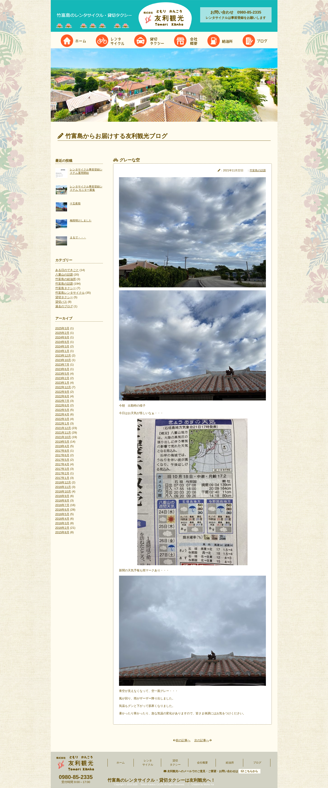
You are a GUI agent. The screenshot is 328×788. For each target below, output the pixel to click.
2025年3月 (62, 328)
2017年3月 (62, 468)
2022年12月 (63, 387)
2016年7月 (62, 505)
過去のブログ (64, 306)
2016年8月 (62, 500)
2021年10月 (63, 437)
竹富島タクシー (65, 288)
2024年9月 (62, 337)
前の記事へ (181, 740)
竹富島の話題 (64, 283)
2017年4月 (62, 464)
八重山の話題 (64, 274)
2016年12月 (63, 482)
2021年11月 (63, 432)
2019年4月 (62, 446)
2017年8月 (62, 450)
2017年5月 (62, 459)
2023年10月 (63, 360)
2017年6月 (62, 455)
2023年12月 (63, 355)
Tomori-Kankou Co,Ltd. (152, 784)
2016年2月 (62, 527)
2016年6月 (62, 509)
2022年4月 (62, 414)
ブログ (257, 762)
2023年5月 (62, 373)
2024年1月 (62, 351)
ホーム (121, 762)
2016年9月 (62, 496)
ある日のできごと (67, 270)
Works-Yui (209, 784)
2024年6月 (62, 342)
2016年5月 (62, 514)
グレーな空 (129, 160)
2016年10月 (63, 491)
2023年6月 (62, 369)
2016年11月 (63, 487)
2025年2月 (62, 333)
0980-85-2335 (76, 777)
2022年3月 (62, 419)
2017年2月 (62, 473)
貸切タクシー (64, 297)
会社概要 (202, 762)
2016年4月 (62, 518)
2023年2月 (62, 378)
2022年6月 (62, 405)
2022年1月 (62, 423)
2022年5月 (62, 410)
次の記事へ (202, 740)
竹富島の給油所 (65, 279)
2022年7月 (62, 400)
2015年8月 (62, 532)
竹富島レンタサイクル (70, 292)
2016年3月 (62, 523)
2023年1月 (62, 382)
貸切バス (61, 301)
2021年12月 (63, 428)
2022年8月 (62, 396)
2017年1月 (62, 478)
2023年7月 (62, 364)
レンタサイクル (147, 762)
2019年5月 (62, 441)
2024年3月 (62, 346)
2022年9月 (62, 391)
